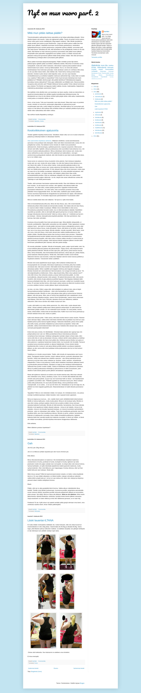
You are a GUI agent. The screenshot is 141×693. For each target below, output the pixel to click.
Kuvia (36, 663)
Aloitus (100, 75)
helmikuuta (98, 130)
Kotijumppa (103, 71)
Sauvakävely (94, 76)
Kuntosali (111, 71)
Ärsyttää (93, 69)
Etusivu (56, 668)
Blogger (82, 683)
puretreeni (99, 78)
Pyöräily (111, 76)
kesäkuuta (98, 120)
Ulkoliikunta (94, 78)
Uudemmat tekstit (33, 668)
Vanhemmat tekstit (78, 668)
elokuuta (97, 115)
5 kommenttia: (42, 432)
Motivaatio (37, 511)
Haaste (101, 69)
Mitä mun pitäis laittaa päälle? (45, 32)
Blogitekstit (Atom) (36, 671)
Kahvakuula (94, 73)
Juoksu (42, 121)
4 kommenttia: (42, 661)
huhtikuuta (98, 125)
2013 (95, 92)
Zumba (111, 73)
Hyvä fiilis (104, 65)
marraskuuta (99, 96)
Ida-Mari (106, 31)
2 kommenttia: (42, 119)
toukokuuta (98, 122)
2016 (95, 86)
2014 (95, 89)
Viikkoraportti (101, 67)
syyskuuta (98, 112)
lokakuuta (98, 99)
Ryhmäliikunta (109, 75)
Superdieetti (104, 76)
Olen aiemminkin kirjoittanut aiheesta (39, 141)
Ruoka (93, 67)
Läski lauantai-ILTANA (40, 520)
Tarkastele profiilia (96, 57)
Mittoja (93, 75)
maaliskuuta (98, 127)
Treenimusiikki (105, 73)
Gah (30, 443)
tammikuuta (98, 133)
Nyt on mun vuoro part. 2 (63, 12)
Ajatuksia (36, 121)
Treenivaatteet (109, 69)
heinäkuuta (98, 117)
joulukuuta (98, 94)
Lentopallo (94, 71)
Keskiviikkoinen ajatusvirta (43, 130)
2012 (95, 136)
